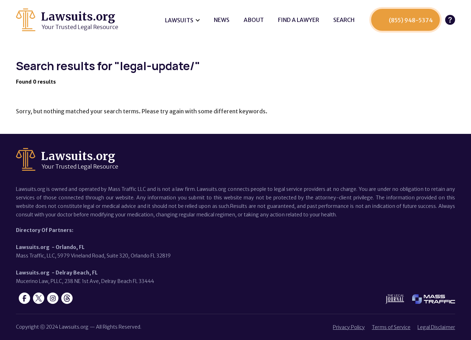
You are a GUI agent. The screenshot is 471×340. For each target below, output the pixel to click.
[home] (67, 19)
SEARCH (343, 19)
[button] (182, 20)
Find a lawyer (298, 19)
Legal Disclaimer (436, 327)
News (221, 19)
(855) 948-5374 (411, 20)
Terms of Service (391, 327)
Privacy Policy (349, 327)
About (254, 19)
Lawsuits (179, 20)
